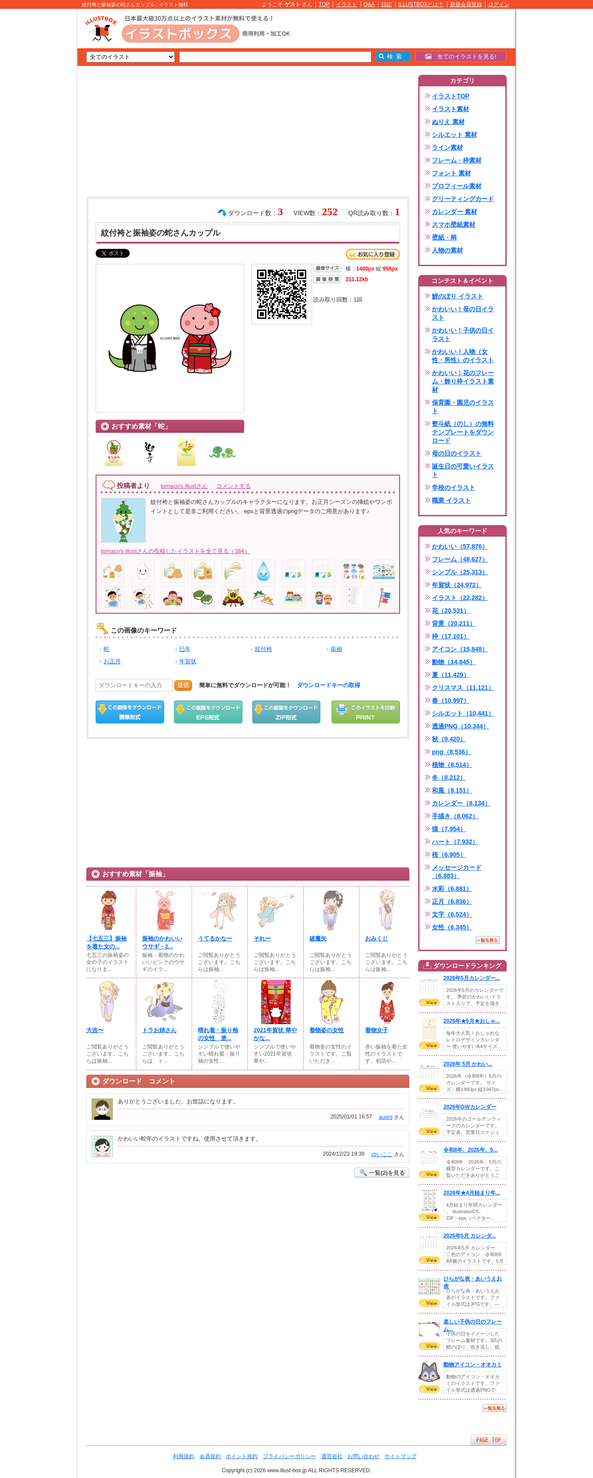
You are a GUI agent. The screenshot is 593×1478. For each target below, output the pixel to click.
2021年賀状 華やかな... (275, 1034)
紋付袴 (263, 649)
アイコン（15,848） (460, 649)
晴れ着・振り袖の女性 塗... (218, 1034)
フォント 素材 (451, 173)
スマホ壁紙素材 (453, 224)
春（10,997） (451, 700)
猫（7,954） (449, 828)
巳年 (185, 649)
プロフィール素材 (456, 186)
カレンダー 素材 (454, 211)
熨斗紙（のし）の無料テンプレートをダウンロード (463, 432)
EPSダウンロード (208, 712)
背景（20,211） (454, 623)
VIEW (429, 1002)
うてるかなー (215, 938)
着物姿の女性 (326, 1030)
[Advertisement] (35, 146)
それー (262, 938)
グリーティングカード (463, 198)
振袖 (336, 649)
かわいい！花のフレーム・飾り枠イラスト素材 (463, 381)
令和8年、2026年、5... (470, 1150)
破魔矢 (318, 938)
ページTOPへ (488, 1439)
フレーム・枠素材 (456, 160)
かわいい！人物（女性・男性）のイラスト (463, 356)
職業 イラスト (451, 500)
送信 (183, 685)
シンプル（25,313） (460, 572)
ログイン (498, 4)
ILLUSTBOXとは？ (420, 4)
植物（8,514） (452, 764)
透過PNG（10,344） (460, 726)
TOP (324, 4)
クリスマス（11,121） (463, 687)
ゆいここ (382, 1154)
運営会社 (332, 1456)
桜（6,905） (449, 854)
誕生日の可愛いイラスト (463, 470)
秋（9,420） (449, 739)
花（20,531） (451, 610)
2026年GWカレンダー (470, 1107)
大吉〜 (95, 1030)
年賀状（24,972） (457, 584)
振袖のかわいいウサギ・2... (162, 942)
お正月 (112, 661)
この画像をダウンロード (130, 712)
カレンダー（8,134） (461, 803)
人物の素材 (447, 250)
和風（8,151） (452, 790)
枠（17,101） (451, 636)
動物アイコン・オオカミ (472, 1365)
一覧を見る (488, 940)
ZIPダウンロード (286, 712)
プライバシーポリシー (289, 1456)
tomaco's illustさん (184, 486)
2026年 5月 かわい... (467, 1064)
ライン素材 (447, 147)
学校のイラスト (453, 487)
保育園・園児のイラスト (463, 406)
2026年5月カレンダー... (471, 978)
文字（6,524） (452, 914)
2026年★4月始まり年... (471, 1193)
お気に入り (373, 254)
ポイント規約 (242, 1456)
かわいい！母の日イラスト (463, 313)
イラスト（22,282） (460, 597)
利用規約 (183, 1456)
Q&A (369, 4)
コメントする (233, 486)
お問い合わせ (363, 1456)
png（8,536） (451, 751)
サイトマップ (400, 1456)
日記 (386, 4)
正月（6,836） (452, 901)
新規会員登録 (466, 4)
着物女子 (376, 1030)
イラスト (346, 4)
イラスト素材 (450, 108)
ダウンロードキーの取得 (328, 685)
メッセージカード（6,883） (456, 871)
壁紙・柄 (444, 237)
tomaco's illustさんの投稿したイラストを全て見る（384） (175, 551)
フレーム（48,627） (460, 559)
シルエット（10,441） (463, 713)
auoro (386, 1117)
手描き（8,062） (455, 816)
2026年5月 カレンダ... (469, 1236)
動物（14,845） (454, 661)
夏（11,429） (451, 674)
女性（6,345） (452, 927)
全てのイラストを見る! (461, 56)
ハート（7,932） (455, 841)
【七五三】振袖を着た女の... (106, 942)
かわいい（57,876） (460, 546)
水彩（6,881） (452, 888)
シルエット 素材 (454, 134)
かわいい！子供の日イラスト (463, 334)
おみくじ (376, 938)
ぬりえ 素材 (448, 121)
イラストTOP (451, 96)
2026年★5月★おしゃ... (471, 1021)
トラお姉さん (159, 1030)
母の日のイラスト (456, 453)
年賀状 (187, 661)
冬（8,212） (449, 777)
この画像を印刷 (365, 712)
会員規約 (210, 1456)
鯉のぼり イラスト (457, 296)
